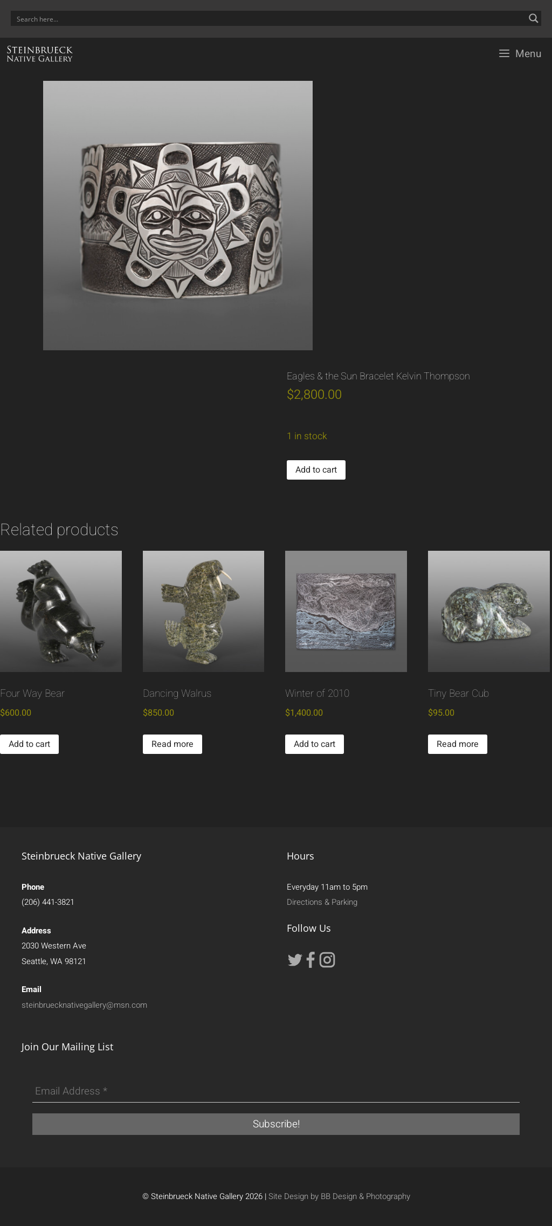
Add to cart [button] (29, 744)
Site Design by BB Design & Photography (339, 1196)
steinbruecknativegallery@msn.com (84, 1005)
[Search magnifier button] (533, 18)
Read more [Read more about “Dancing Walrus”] (172, 744)
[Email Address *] (276, 1092)
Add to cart (316, 469)
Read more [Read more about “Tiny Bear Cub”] (458, 744)
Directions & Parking (322, 902)
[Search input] (269, 18)
